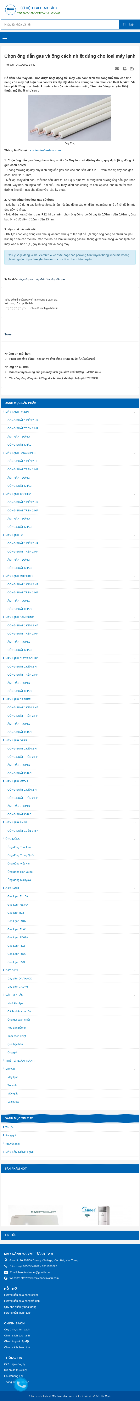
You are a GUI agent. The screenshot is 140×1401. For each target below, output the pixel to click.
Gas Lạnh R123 (16, 953)
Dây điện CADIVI (17, 986)
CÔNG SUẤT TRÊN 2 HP (22, 428)
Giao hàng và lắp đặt (16, 1341)
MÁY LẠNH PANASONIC (20, 453)
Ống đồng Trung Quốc (20, 855)
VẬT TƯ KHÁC (14, 994)
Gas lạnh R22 (15, 912)
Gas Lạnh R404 (16, 929)
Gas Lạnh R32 (16, 945)
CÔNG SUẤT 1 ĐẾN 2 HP (22, 420)
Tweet (8, 334)
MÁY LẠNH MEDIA (16, 781)
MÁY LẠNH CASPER (18, 699)
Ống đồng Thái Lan (19, 847)
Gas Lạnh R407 (16, 921)
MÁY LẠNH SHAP (16, 822)
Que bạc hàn (15, 1044)
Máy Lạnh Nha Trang (62, 1396)
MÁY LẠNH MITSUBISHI (20, 576)
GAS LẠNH (12, 888)
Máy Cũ (10, 1068)
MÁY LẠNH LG (14, 535)
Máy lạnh (12, 1077)
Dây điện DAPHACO (19, 978)
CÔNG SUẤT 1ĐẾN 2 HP (22, 830)
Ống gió (12, 1052)
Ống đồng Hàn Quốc (20, 871)
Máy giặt (12, 1093)
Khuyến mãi (12, 1143)
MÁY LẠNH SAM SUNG (19, 617)
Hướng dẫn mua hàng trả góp (22, 1300)
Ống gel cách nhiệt (18, 1019)
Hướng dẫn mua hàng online (21, 1294)
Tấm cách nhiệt (16, 1036)
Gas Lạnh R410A (17, 896)
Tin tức (9, 1127)
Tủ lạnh (12, 1085)
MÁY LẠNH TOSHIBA (18, 494)
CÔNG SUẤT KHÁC (19, 444)
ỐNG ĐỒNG (12, 838)
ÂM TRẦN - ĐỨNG (18, 436)
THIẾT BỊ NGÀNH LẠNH (19, 1060)
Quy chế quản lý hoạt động (20, 1306)
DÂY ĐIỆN (11, 970)
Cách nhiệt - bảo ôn (19, 1011)
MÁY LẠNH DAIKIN (17, 411)
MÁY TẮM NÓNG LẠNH (19, 1152)
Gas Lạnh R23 (16, 962)
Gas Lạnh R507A (17, 937)
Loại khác (13, 1101)
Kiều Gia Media (103, 1396)
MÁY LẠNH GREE (16, 740)
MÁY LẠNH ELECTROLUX (21, 658)
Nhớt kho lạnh (15, 1003)
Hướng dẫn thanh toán (17, 1312)
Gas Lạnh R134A (17, 904)
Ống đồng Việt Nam (19, 863)
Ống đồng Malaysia (19, 879)
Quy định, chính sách (16, 1329)
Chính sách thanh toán (17, 1347)
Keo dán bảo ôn (17, 1027)
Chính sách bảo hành (17, 1335)
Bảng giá (10, 1135)
